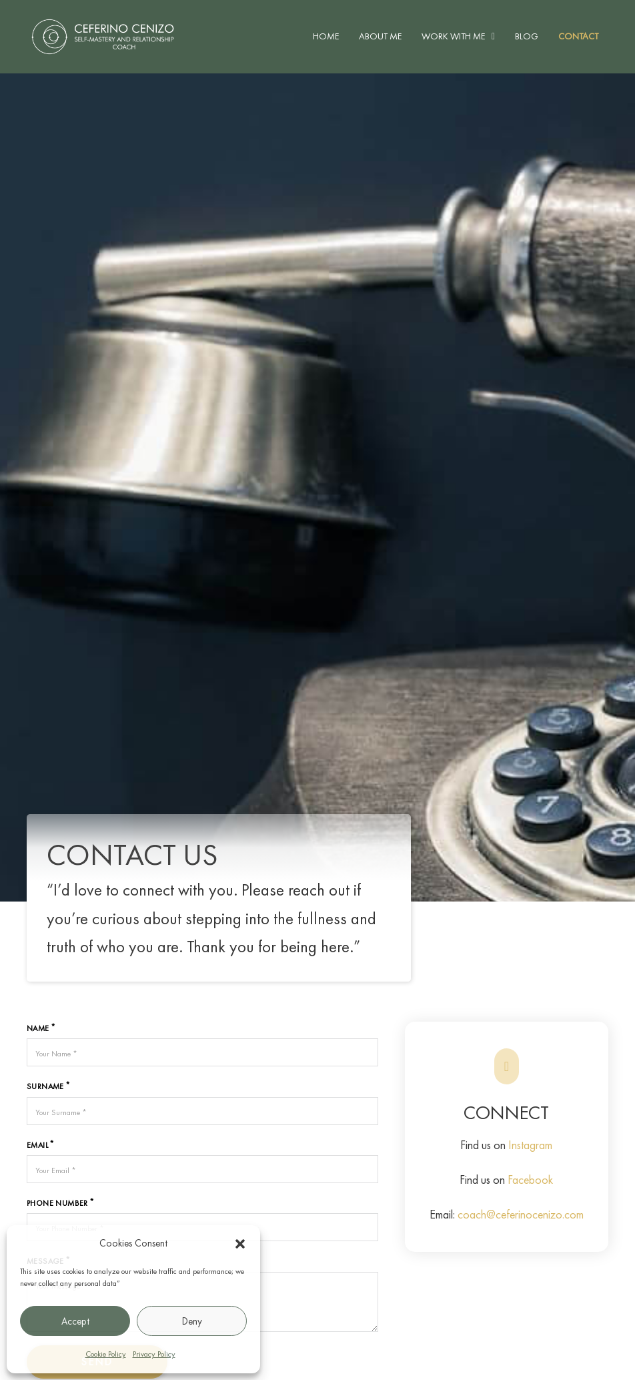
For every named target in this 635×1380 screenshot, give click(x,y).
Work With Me (453, 36)
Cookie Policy (105, 1354)
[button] (240, 1244)
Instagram (530, 1144)
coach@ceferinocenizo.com (521, 1214)
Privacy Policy (154, 1354)
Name (38, 1028)
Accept (75, 1321)
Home (326, 36)
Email (37, 1145)
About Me (380, 36)
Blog (526, 36)
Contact (578, 36)
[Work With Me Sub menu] (493, 36)
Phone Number (57, 1203)
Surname (45, 1086)
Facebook (530, 1179)
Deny (192, 1321)
